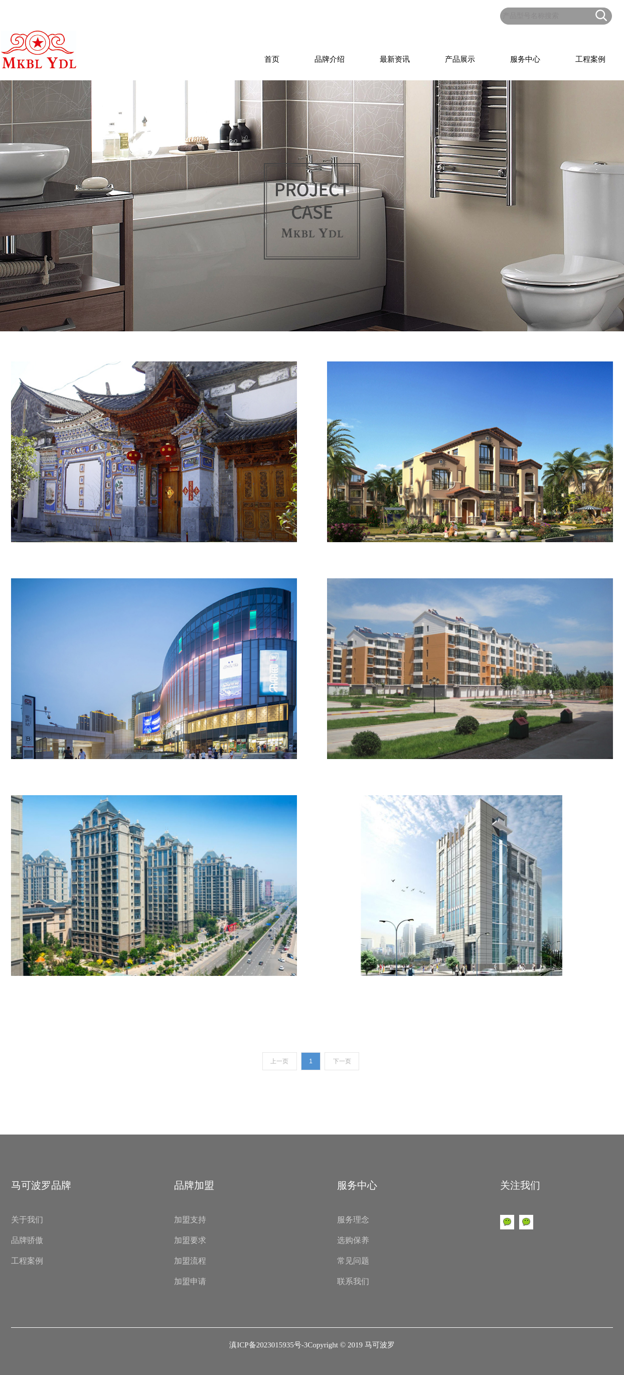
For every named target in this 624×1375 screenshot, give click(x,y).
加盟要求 (190, 1240)
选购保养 (353, 1240)
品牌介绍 (330, 59)
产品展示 (460, 59)
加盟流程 (190, 1261)
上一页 (279, 1061)
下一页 (342, 1061)
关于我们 (27, 1219)
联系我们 (353, 1281)
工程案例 (590, 59)
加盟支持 (190, 1219)
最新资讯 (395, 59)
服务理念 (353, 1219)
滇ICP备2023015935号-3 (268, 1345)
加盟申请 (190, 1281)
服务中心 (525, 59)
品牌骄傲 (27, 1240)
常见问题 (353, 1261)
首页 (271, 59)
